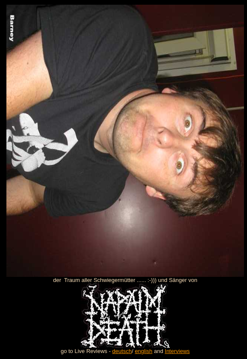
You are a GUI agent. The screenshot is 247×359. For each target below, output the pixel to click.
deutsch (122, 351)
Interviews (177, 351)
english (143, 351)
